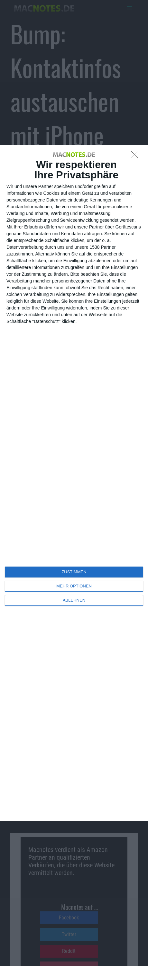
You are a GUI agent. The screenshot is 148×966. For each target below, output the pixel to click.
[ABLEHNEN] (136, 156)
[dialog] (74, 483)
